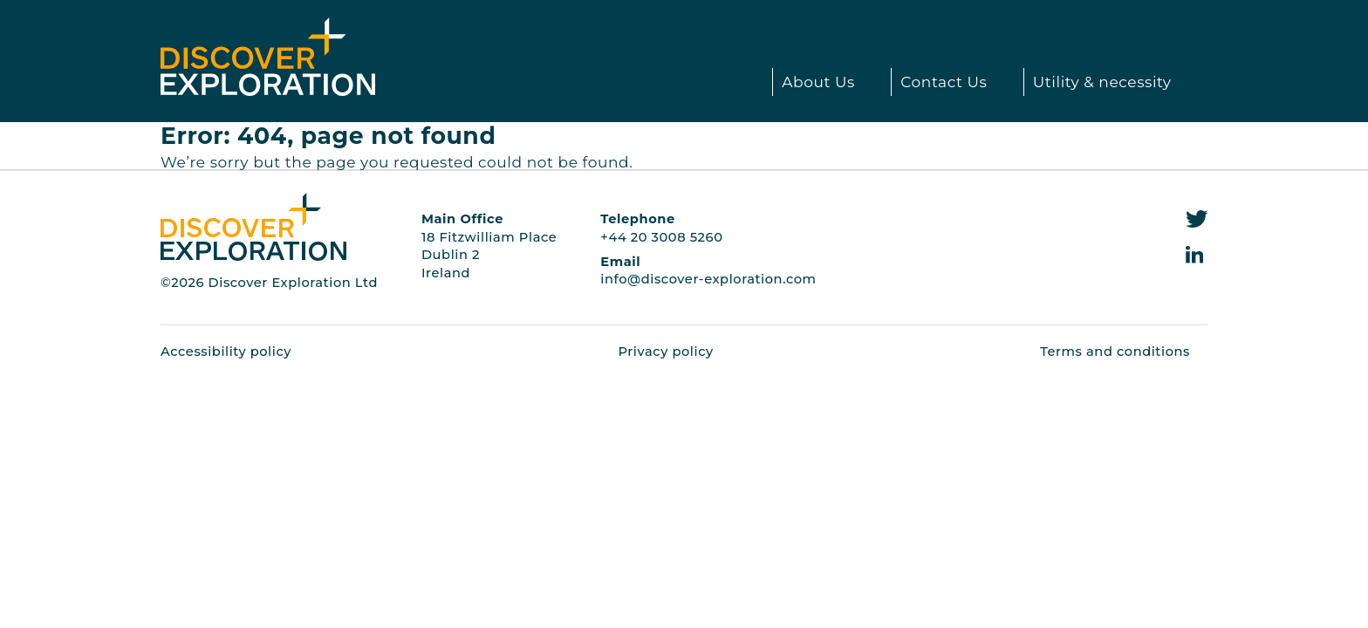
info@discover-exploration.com (708, 279)
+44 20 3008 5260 (661, 237)
